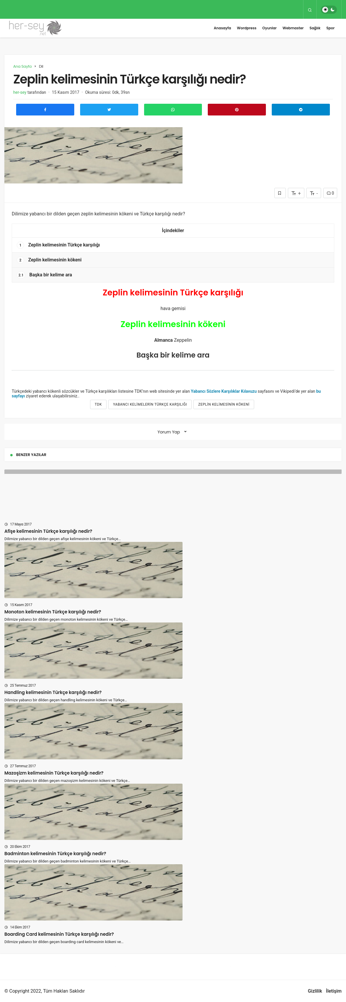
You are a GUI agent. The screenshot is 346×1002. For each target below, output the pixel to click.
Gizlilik (315, 991)
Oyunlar (269, 27)
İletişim (334, 991)
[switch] (329, 10)
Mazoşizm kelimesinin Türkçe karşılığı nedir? (54, 773)
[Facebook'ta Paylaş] (45, 109)
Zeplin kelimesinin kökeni (49, 260)
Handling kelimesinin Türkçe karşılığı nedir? (53, 692)
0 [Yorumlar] (330, 193)
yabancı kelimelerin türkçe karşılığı (150, 404)
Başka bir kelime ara (44, 275)
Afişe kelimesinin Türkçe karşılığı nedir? (48, 531)
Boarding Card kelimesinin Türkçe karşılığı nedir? (59, 934)
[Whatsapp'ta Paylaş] (173, 109)
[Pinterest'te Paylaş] (237, 109)
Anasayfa (222, 27)
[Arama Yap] (309, 9)
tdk (98, 404)
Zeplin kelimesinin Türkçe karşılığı (58, 245)
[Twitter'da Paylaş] (109, 109)
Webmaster (293, 27)
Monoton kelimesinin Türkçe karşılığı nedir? (52, 612)
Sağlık (315, 27)
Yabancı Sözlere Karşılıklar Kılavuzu (223, 391)
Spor (330, 27)
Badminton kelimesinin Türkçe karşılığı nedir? (55, 853)
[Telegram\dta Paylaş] (301, 109)
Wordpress (246, 27)
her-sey (19, 92)
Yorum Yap (169, 432)
